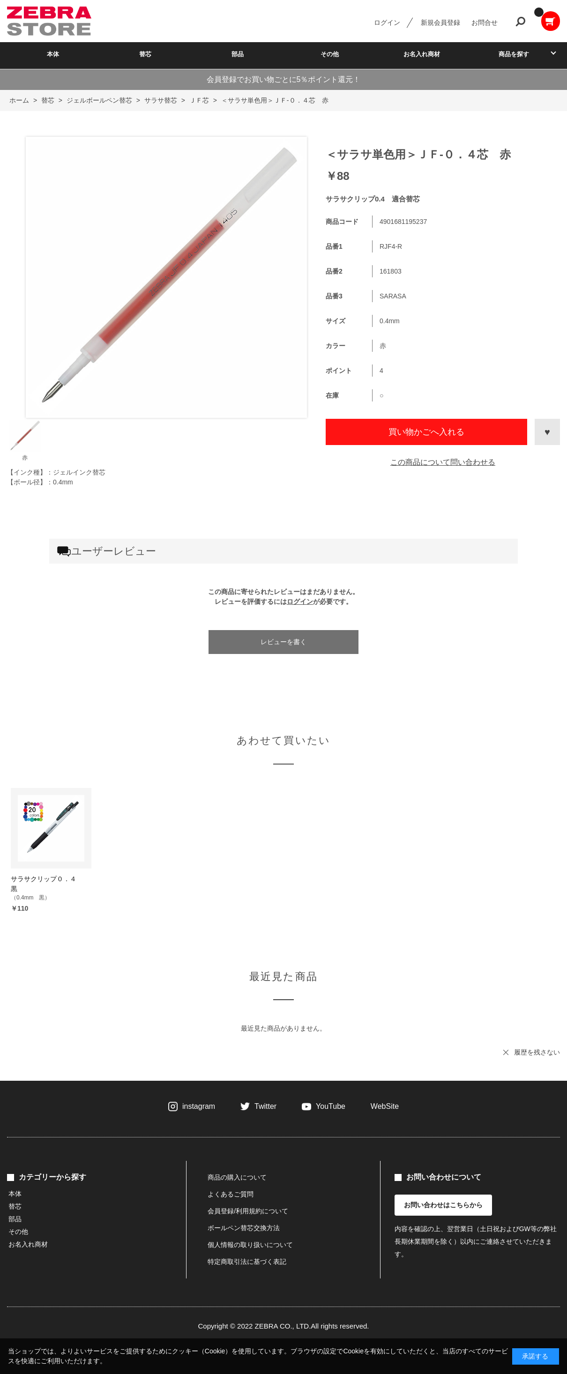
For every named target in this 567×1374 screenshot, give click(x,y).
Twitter (265, 1106)
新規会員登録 (440, 22)
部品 (237, 54)
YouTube (330, 1106)
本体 (53, 54)
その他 (330, 54)
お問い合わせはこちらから (443, 1205)
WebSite (385, 1106)
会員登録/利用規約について (248, 1211)
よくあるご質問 (231, 1194)
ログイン (387, 22)
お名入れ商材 (421, 54)
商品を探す (514, 54)
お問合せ (484, 22)
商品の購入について (237, 1177)
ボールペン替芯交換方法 (244, 1228)
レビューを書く (283, 642)
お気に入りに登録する (547, 432)
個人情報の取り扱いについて (250, 1244)
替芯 (145, 54)
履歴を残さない (537, 1052)
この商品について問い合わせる (442, 462)
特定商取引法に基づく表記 (247, 1261)
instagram (198, 1106)
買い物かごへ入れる (426, 432)
